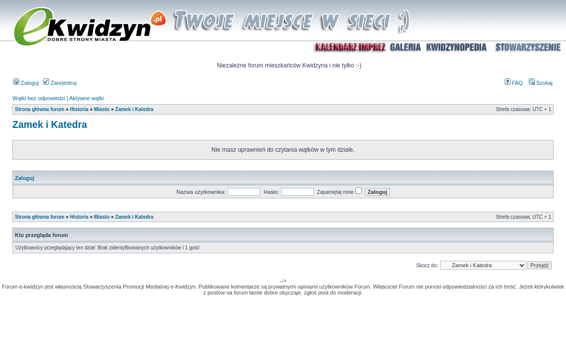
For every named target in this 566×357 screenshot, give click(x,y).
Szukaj (541, 83)
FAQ (514, 83)
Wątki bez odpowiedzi (38, 98)
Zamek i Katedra (134, 109)
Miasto (102, 109)
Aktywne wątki (86, 98)
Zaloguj (26, 83)
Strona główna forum (39, 109)
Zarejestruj (59, 83)
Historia (79, 109)
